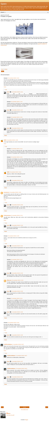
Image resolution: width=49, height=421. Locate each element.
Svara (5, 86)
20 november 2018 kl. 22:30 (17, 273)
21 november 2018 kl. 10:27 (17, 361)
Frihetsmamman (7, 215)
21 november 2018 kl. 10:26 (17, 335)
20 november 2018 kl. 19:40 (15, 192)
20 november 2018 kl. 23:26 (13, 322)
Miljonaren (9, 280)
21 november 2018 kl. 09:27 (18, 344)
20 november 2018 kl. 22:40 (17, 291)
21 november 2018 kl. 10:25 (17, 312)
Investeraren (6, 192)
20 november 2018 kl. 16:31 (17, 180)
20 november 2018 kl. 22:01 (17, 245)
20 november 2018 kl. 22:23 (16, 259)
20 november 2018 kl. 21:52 (17, 215)
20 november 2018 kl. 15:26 (16, 157)
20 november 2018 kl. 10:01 (13, 78)
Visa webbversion (24, 409)
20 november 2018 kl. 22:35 (17, 280)
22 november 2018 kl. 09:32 (17, 376)
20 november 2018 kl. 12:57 (17, 110)
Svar (6, 89)
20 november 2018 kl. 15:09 (16, 117)
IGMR (5, 140)
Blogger (26, 419)
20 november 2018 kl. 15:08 (12, 140)
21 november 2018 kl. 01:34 (16, 298)
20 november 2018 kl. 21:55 (17, 225)
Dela (2, 71)
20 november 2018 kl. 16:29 (17, 128)
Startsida (24, 407)
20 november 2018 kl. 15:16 (16, 148)
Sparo (4, 4)
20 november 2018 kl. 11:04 (16, 101)
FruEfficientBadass (8, 344)
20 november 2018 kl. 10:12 (17, 91)
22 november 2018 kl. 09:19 (21, 368)
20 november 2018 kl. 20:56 (17, 204)
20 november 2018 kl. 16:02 (15, 172)
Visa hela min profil (10, 415)
